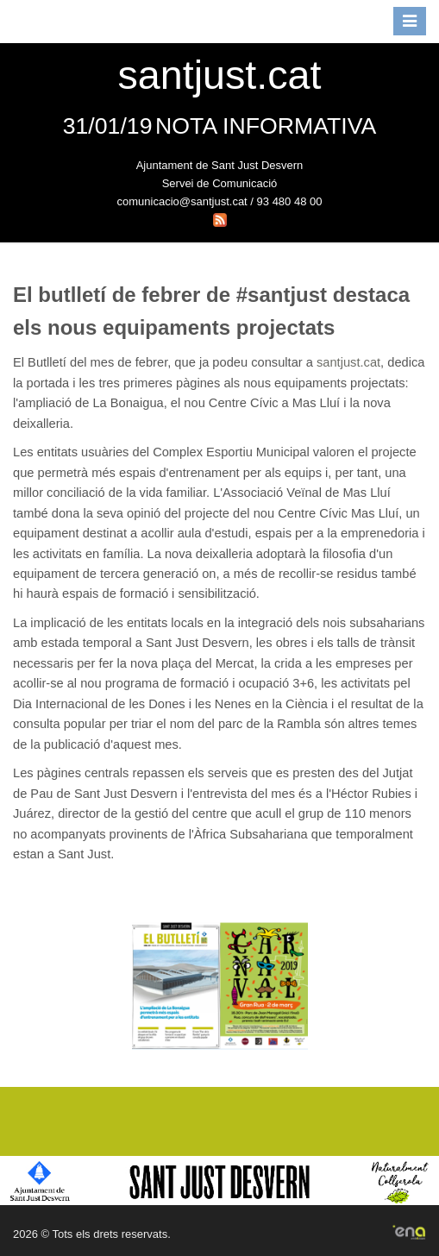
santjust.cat (348, 362)
